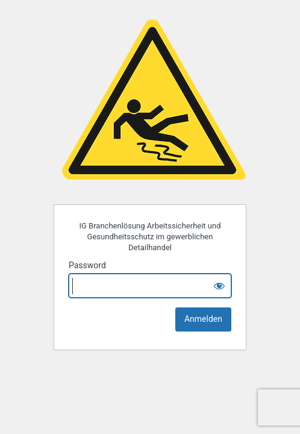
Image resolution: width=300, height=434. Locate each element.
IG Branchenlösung (152, 102)
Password (87, 265)
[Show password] (219, 286)
